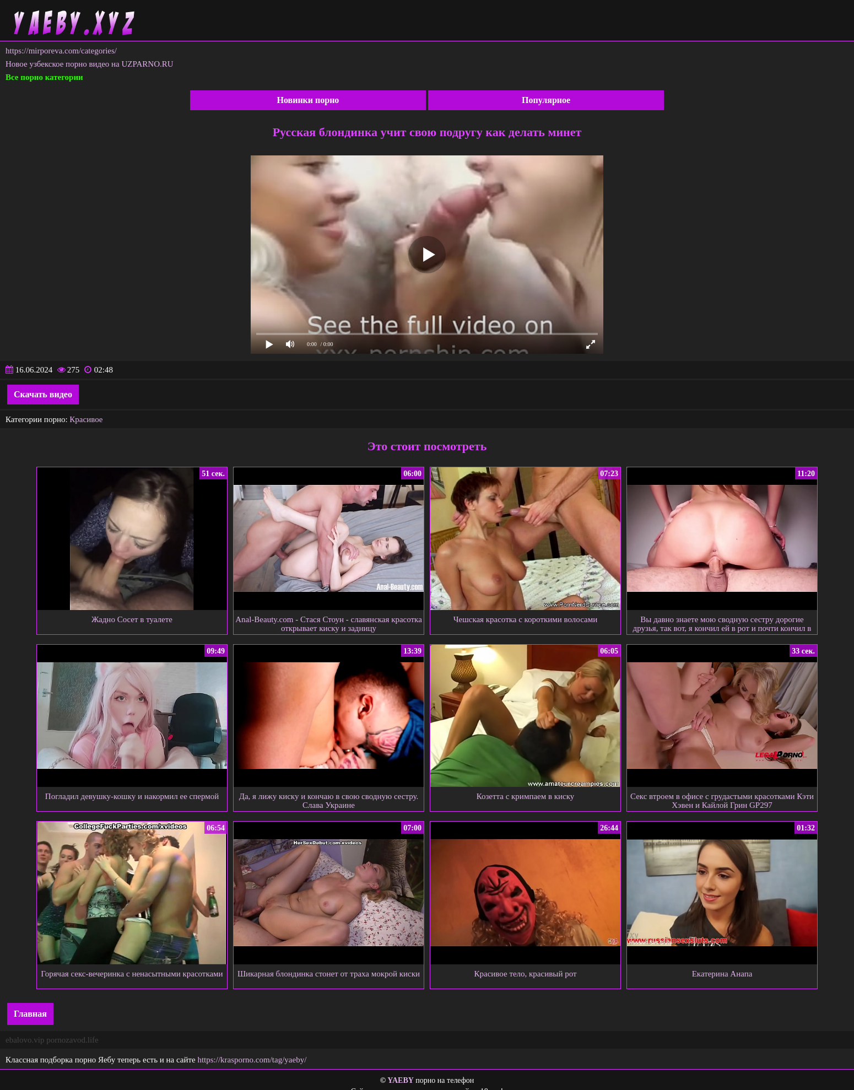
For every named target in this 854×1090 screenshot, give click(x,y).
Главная (30, 1013)
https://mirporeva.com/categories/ (61, 50)
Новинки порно (308, 100)
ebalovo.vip (25, 1039)
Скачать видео (43, 394)
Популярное (546, 100)
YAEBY (400, 1080)
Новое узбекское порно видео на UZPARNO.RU (90, 64)
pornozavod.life (72, 1039)
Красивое (85, 419)
